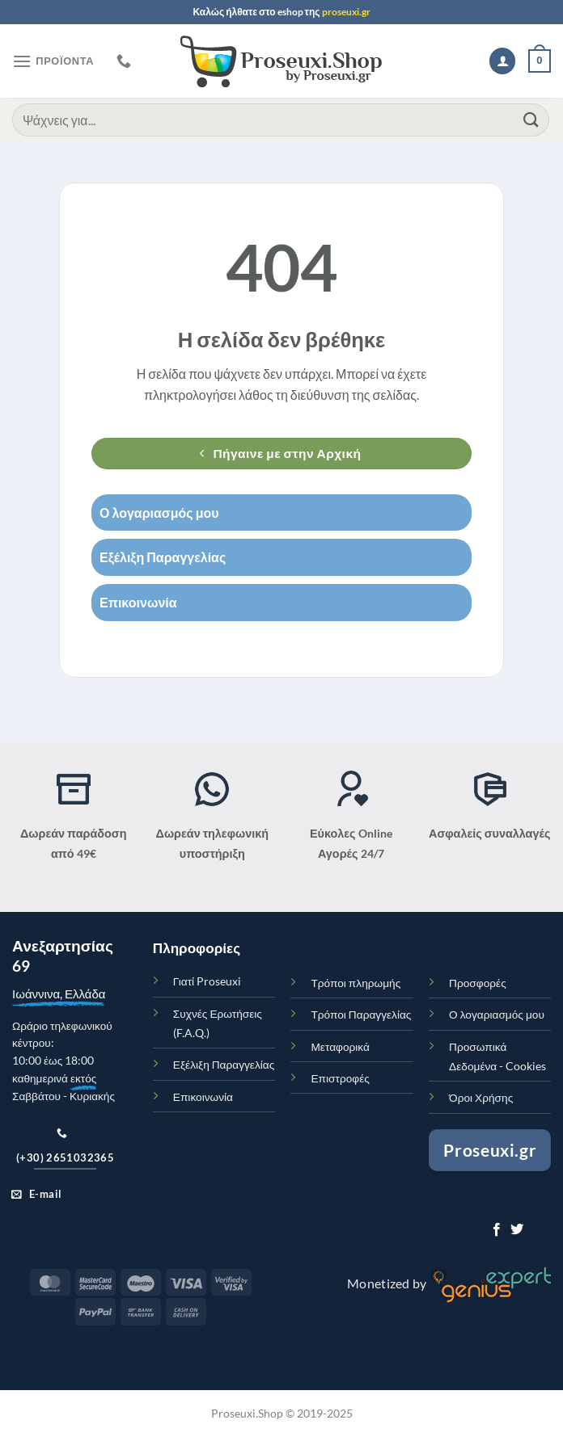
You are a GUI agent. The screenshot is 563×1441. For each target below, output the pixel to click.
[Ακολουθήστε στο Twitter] (516, 1230)
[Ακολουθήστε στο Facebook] (496, 1230)
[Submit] (531, 120)
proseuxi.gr (346, 12)
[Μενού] (53, 61)
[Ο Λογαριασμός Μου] (502, 61)
